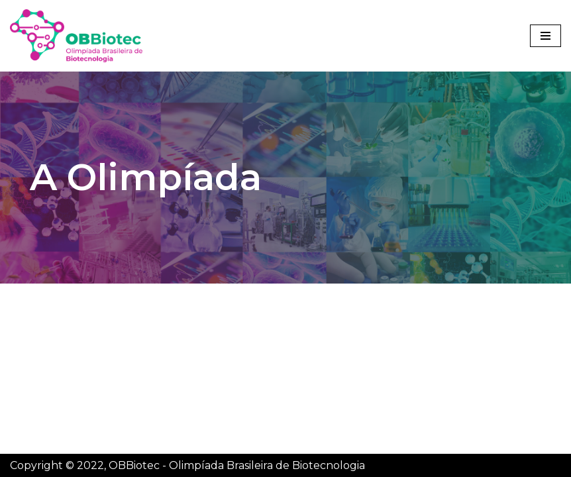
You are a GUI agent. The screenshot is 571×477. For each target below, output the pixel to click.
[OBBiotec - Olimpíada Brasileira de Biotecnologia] (76, 35)
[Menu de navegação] (545, 36)
